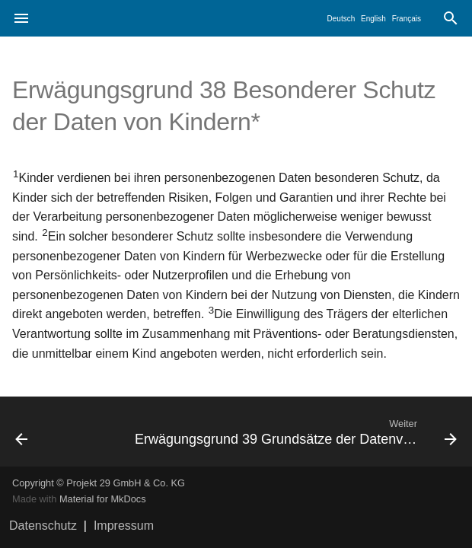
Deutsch (341, 18)
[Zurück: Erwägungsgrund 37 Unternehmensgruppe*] (61, 432)
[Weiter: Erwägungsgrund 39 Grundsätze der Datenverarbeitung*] (294, 432)
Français (406, 18)
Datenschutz (43, 525)
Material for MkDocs (102, 499)
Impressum (124, 525)
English (373, 18)
